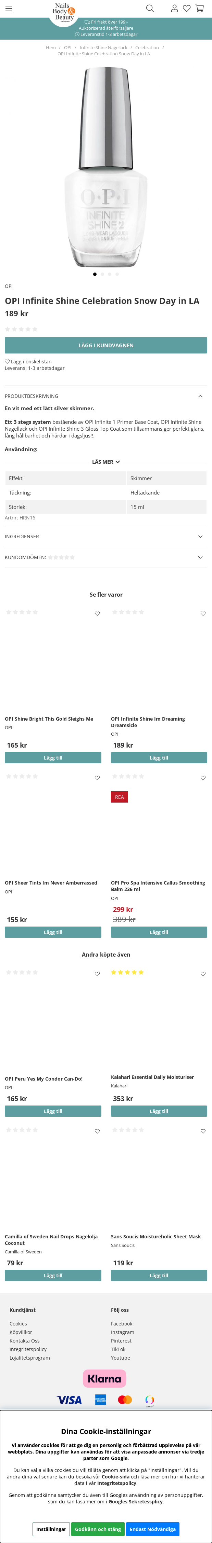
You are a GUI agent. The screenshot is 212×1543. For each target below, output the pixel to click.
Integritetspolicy (28, 1349)
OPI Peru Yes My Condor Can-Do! (44, 1078)
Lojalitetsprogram (30, 1357)
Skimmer (141, 478)
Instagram (122, 1332)
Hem (51, 47)
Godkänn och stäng (98, 1529)
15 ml (137, 506)
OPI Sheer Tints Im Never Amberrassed (51, 882)
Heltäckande (145, 492)
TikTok (118, 1349)
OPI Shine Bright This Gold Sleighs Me (49, 718)
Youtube (120, 1357)
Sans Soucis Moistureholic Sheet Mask (156, 1236)
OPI (68, 47)
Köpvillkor (21, 1332)
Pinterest (121, 1340)
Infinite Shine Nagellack (103, 47)
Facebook (121, 1323)
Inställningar (51, 1529)
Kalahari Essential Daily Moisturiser (152, 1077)
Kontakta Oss (25, 1340)
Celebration (147, 47)
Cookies (18, 1323)
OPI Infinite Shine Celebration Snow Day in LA (104, 54)
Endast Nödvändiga (153, 1529)
